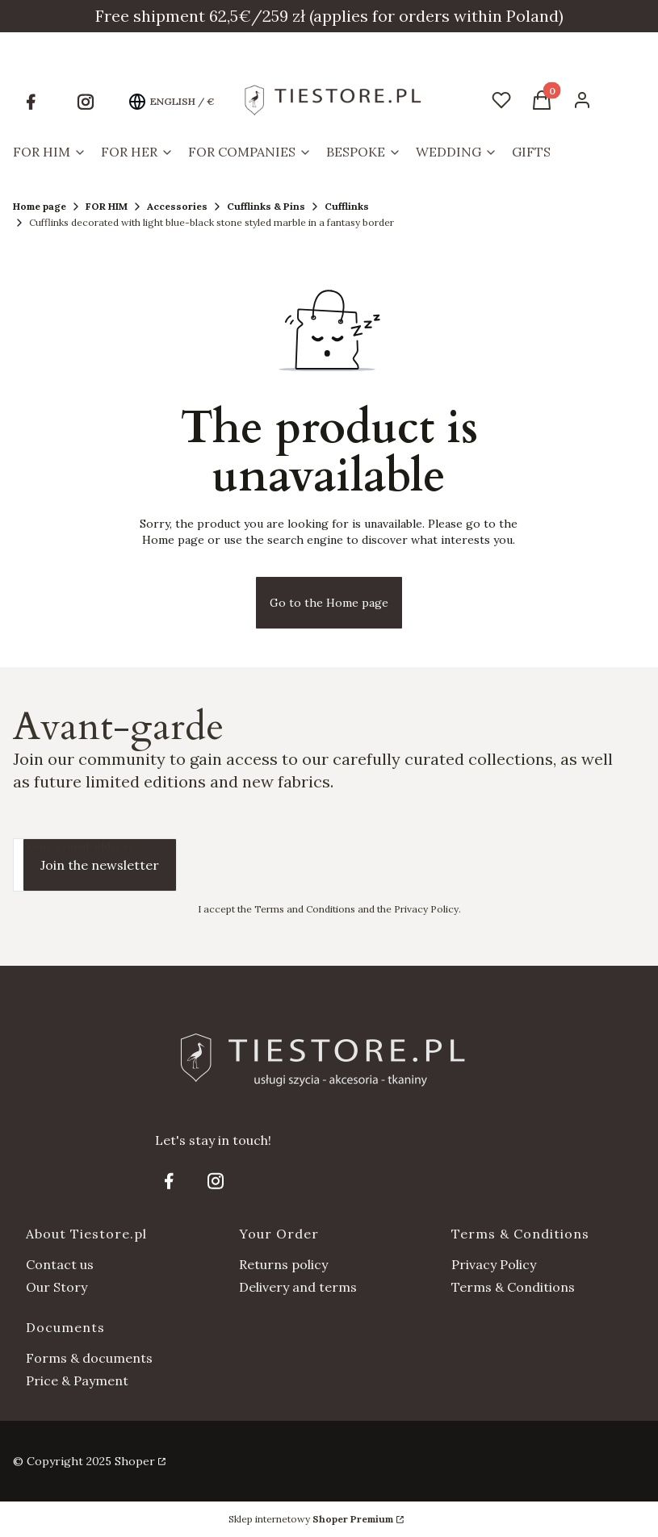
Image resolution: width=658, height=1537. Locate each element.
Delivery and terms (298, 1287)
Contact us (60, 1264)
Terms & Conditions (513, 1287)
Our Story (56, 1287)
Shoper (135, 1461)
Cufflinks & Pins (266, 206)
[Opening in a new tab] (30, 101)
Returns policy (283, 1264)
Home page (39, 206)
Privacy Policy (493, 1264)
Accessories (177, 206)
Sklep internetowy (310, 1519)
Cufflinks (347, 206)
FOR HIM (107, 206)
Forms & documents (89, 1358)
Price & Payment (77, 1380)
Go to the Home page (329, 602)
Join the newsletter (99, 865)
